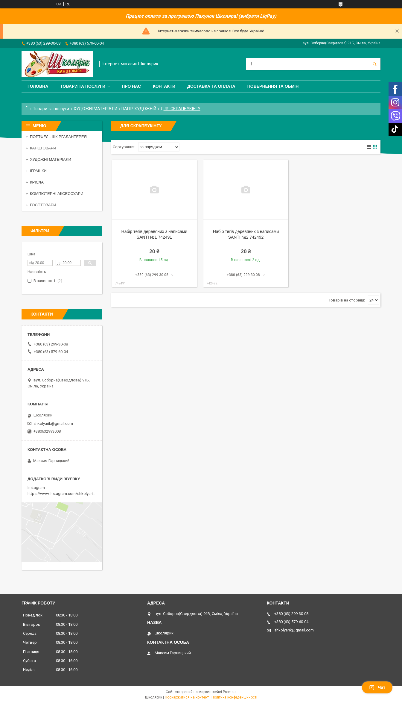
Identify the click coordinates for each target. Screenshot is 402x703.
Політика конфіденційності (234, 697)
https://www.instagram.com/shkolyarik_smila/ (67, 493)
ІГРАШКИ (38, 171)
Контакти (164, 86)
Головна (38, 86)
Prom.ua (230, 692)
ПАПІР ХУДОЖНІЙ (138, 108)
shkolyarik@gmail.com (53, 423)
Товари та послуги (82, 86)
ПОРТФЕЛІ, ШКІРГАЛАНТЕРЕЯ (58, 136)
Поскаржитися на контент (187, 697)
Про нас (131, 86)
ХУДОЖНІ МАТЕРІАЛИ (95, 108)
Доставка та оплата (211, 86)
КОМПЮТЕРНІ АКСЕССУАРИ (56, 193)
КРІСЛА (37, 182)
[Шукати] (374, 64)
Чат (377, 687)
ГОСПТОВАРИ (43, 205)
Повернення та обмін (273, 86)
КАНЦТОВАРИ (43, 148)
